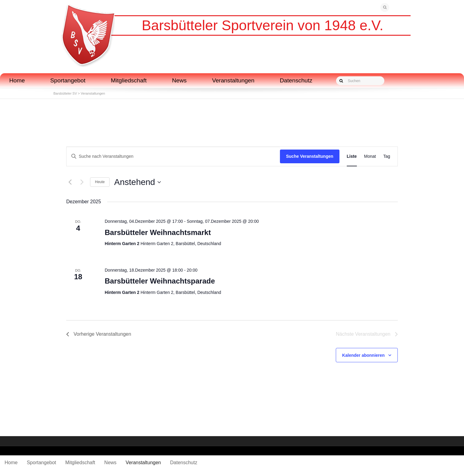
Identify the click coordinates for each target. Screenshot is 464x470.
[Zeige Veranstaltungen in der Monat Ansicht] (370, 156)
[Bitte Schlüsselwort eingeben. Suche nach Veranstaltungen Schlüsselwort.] (173, 156)
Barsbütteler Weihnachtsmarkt (158, 232)
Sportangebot (67, 80)
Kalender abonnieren (363, 355)
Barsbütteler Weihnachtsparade (160, 281)
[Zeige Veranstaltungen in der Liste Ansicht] (352, 156)
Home (17, 80)
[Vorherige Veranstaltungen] (70, 182)
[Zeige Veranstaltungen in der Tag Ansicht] (386, 156)
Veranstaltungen (233, 80)
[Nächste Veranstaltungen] (81, 182)
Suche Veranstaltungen (309, 156)
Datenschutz (296, 80)
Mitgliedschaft (129, 80)
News (179, 80)
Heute (100, 182)
